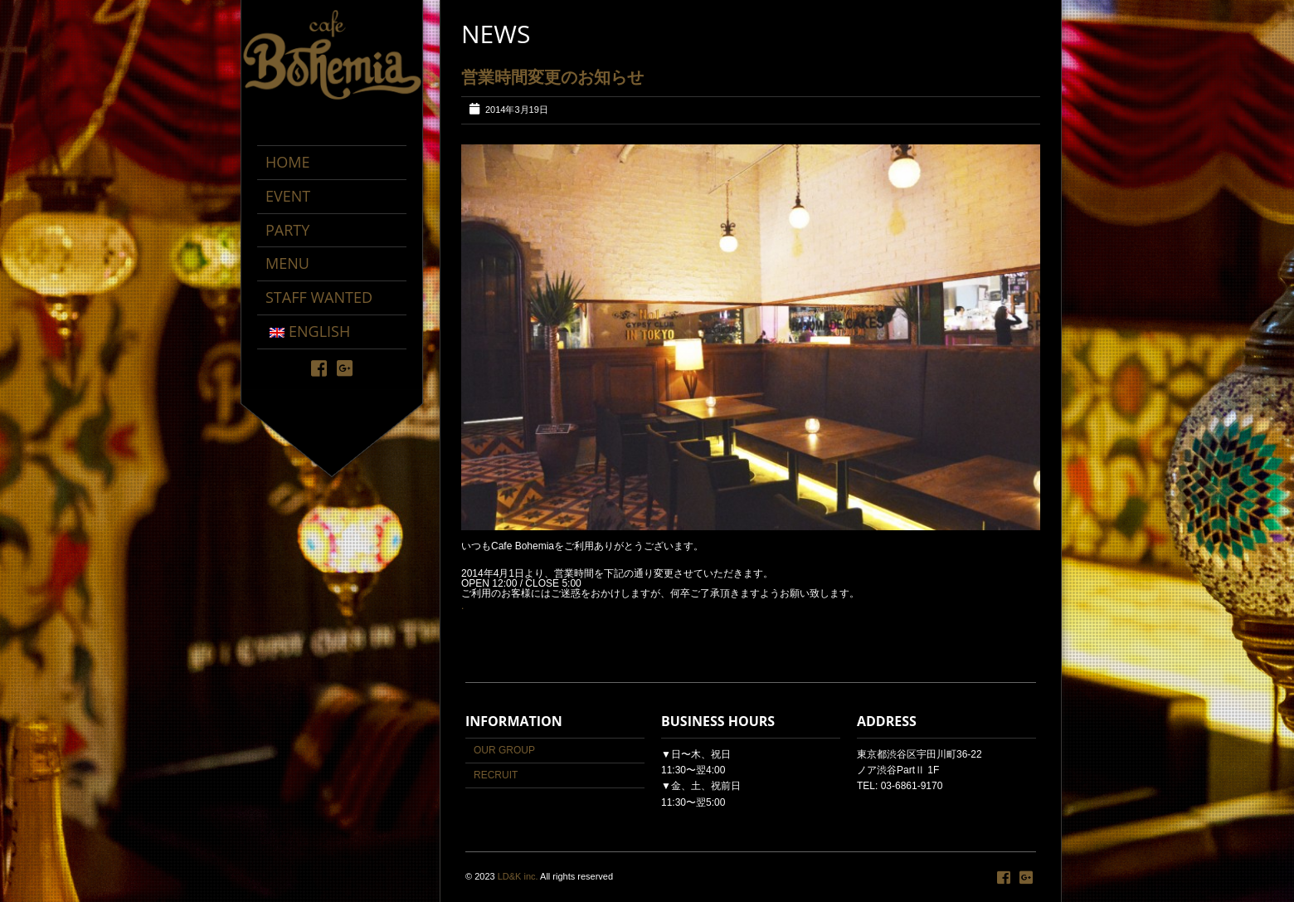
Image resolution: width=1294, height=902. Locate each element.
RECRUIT (496, 775)
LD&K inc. (518, 876)
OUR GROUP (504, 750)
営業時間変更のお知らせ (552, 77)
